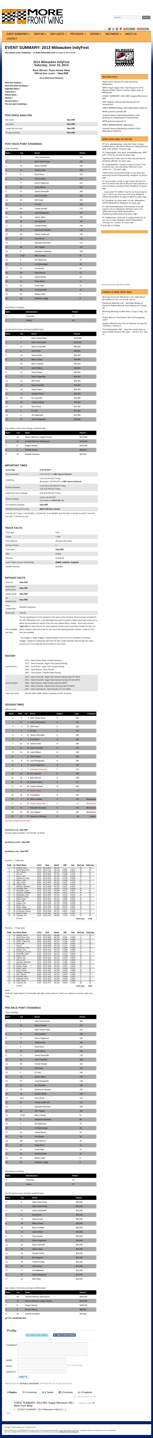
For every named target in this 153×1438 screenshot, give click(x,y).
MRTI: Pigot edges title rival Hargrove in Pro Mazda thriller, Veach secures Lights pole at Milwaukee (123, 90)
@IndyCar (120, 209)
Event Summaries (19, 34)
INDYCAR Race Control (50, 509)
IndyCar (40, 34)
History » (9, 98)
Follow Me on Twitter (110, 225)
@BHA (121, 192)
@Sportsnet (133, 217)
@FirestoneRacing (114, 206)
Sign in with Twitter (37, 1335)
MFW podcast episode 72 (114, 121)
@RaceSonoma (109, 211)
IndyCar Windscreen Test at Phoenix (119, 323)
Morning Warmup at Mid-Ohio (116, 311)
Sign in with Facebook (64, 1335)
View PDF (63, 73)
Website (11, 1372)
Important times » (12, 89)
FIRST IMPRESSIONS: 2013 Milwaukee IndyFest (124, 108)
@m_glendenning (113, 144)
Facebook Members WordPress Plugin (116, 284)
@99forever (110, 217)
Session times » (12, 101)
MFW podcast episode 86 (114, 111)
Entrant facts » (11, 95)
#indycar (106, 161)
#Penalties (139, 200)
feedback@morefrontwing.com (69, 1432)
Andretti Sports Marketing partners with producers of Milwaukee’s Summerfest (121, 116)
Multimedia (114, 34)
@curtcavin (110, 181)
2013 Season (10, 53)
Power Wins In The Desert (114, 317)
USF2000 (96, 34)
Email (9, 1366)
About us (130, 34)
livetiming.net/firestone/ (113, 214)
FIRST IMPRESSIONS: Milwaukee (118, 125)
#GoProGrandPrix (110, 197)
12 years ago (125, 149)
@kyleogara (110, 152)
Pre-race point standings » (16, 104)
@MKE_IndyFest (62, 562)
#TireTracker (129, 206)
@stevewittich (111, 164)
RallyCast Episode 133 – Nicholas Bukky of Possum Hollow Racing (122, 304)
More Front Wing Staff (46, 53)
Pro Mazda (78, 34)
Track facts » (10, 92)
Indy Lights (58, 34)
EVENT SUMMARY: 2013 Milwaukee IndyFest (47, 47)
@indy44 (109, 200)
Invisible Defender (29, 1384)
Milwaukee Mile (19, 1318)
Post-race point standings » (17, 86)
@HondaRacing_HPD (137, 152)
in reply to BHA (127, 197)
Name (9, 1360)
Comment (11, 1345)
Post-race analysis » (14, 83)
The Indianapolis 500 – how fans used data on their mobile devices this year (123, 330)
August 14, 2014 (85, 1403)
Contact (12, 38)
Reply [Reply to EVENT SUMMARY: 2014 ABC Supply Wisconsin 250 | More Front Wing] (9, 1413)
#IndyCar (134, 186)
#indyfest (75, 562)
